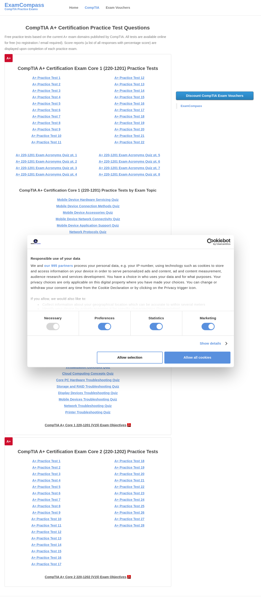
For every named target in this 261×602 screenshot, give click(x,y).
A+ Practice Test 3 (46, 90)
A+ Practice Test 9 (46, 129)
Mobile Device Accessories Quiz (88, 212)
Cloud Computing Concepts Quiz (88, 373)
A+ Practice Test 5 (46, 103)
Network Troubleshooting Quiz (88, 406)
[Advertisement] (217, 56)
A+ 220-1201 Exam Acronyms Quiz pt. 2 (46, 161)
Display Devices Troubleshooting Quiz (88, 393)
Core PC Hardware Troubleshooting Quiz (88, 380)
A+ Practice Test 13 (129, 84)
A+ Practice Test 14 (129, 90)
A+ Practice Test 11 (46, 142)
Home (73, 7)
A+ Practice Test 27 (129, 519)
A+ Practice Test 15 (129, 97)
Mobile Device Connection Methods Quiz (88, 206)
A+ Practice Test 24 (129, 499)
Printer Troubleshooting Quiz (87, 412)
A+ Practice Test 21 (129, 136)
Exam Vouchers (118, 7)
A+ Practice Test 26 (129, 512)
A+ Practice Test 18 (129, 116)
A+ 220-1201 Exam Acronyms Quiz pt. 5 (129, 155)
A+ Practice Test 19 (129, 123)
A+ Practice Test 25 (129, 506)
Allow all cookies (197, 357)
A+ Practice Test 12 (129, 78)
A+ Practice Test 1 (46, 78)
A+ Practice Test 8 (46, 123)
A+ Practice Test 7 (46, 116)
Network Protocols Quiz (87, 232)
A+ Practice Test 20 (129, 129)
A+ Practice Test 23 (129, 493)
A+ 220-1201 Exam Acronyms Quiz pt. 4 (46, 174)
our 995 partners (58, 266)
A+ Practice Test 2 (46, 84)
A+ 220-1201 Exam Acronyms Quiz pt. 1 (46, 155)
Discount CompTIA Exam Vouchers (214, 96)
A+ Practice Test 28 (129, 525)
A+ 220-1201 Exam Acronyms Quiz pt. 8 (129, 174)
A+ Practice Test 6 (46, 110)
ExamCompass (191, 106)
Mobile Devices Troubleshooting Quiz (88, 399)
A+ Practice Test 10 (46, 136)
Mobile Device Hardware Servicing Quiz (88, 200)
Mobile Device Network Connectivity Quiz (88, 219)
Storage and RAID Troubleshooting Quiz (88, 386)
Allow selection (129, 357)
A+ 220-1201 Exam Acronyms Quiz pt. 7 (129, 168)
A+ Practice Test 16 (129, 103)
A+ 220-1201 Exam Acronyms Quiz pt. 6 (129, 161)
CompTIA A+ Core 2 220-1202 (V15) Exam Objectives (85, 577)
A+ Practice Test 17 (129, 110)
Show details (210, 344)
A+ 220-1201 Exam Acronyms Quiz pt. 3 (46, 168)
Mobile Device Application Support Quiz (88, 225)
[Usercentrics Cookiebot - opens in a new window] (210, 241)
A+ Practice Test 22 (129, 142)
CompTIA (92, 7)
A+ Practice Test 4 (46, 97)
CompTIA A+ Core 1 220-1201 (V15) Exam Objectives (85, 425)
